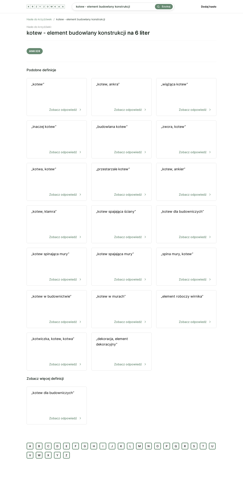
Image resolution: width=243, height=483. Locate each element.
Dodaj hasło (208, 6)
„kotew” (56, 97)
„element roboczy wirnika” (186, 309)
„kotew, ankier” (186, 182)
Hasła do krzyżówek (39, 19)
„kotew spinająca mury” (56, 267)
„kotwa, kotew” (56, 182)
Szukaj (163, 6)
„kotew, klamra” (56, 224)
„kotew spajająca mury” (121, 267)
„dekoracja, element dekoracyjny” (121, 352)
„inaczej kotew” (56, 140)
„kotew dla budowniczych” (186, 224)
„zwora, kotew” (186, 140)
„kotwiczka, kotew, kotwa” (56, 352)
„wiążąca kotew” (186, 97)
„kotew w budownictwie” (56, 309)
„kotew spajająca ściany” (121, 224)
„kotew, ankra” (121, 97)
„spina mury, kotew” (186, 267)
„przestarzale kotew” (121, 182)
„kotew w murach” (121, 309)
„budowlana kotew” (121, 140)
